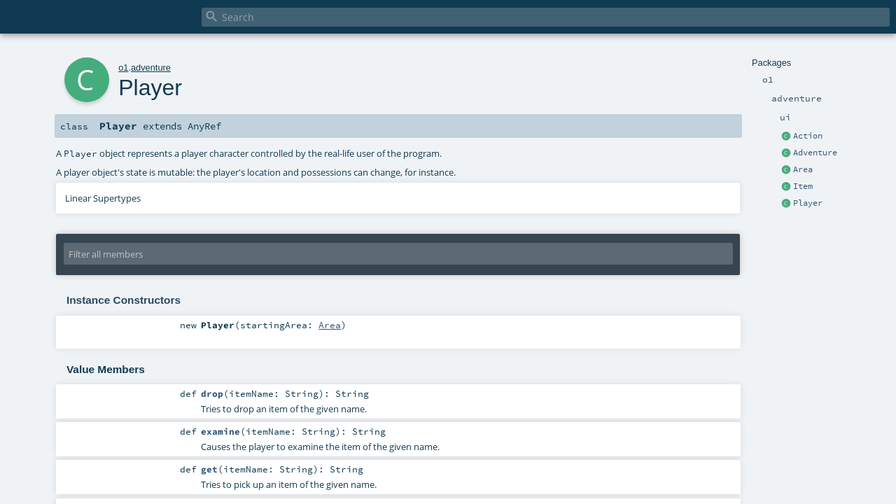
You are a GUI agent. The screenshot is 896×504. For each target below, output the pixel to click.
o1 (123, 67)
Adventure (815, 153)
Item (803, 186)
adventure (151, 67)
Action (807, 136)
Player (807, 203)
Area (803, 169)
